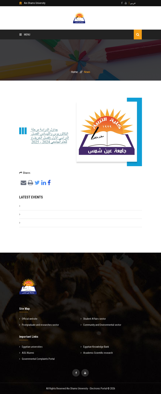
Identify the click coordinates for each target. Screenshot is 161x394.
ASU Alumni (26, 352)
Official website (28, 318)
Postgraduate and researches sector (39, 324)
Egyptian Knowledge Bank (95, 346)
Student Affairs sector (93, 318)
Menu (24, 34)
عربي (133, 3)
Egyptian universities (31, 346)
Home (74, 72)
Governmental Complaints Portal (37, 358)
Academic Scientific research (97, 352)
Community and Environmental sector (101, 324)
